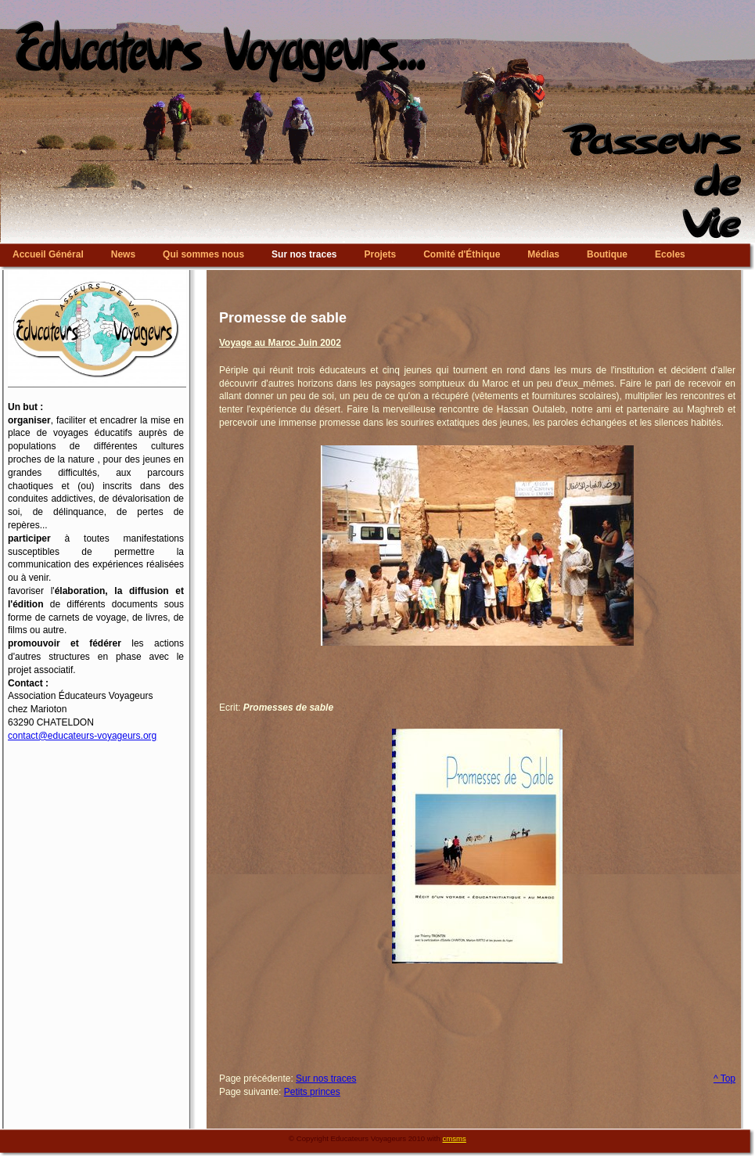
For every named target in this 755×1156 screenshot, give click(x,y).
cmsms (454, 1138)
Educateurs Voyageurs (377, 4)
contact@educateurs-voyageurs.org (82, 735)
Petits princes (312, 1091)
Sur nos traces (326, 1078)
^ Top (724, 1078)
